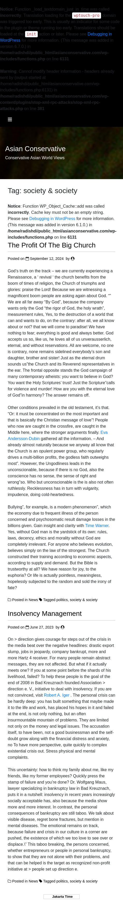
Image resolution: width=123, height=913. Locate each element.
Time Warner (96, 525)
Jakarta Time (61, 897)
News (33, 600)
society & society (83, 600)
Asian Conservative (35, 149)
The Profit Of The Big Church (52, 245)
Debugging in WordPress (52, 218)
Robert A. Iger (57, 695)
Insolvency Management (45, 613)
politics (62, 600)
